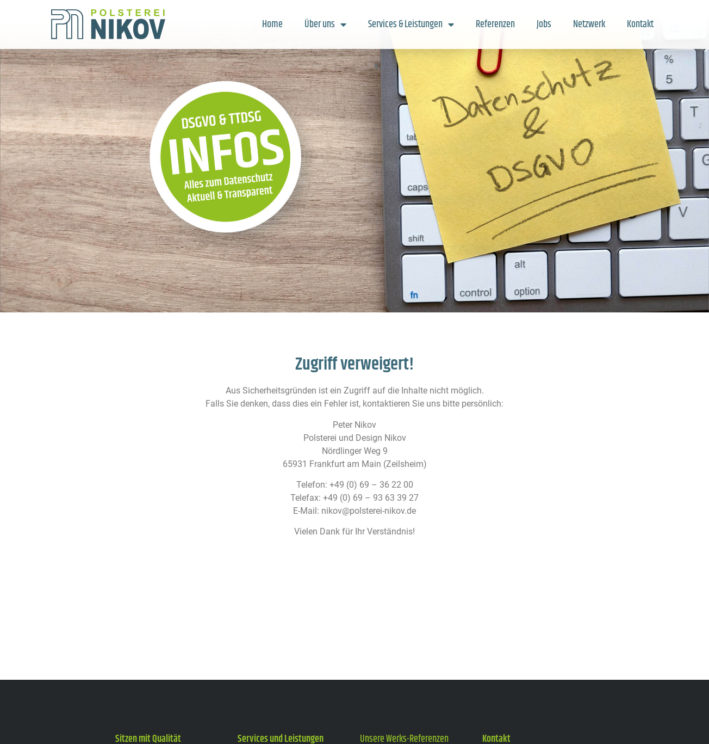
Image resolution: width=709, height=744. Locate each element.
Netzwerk (589, 24)
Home (272, 24)
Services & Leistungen (411, 24)
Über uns (325, 24)
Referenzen (495, 24)
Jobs (544, 24)
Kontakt (640, 24)
